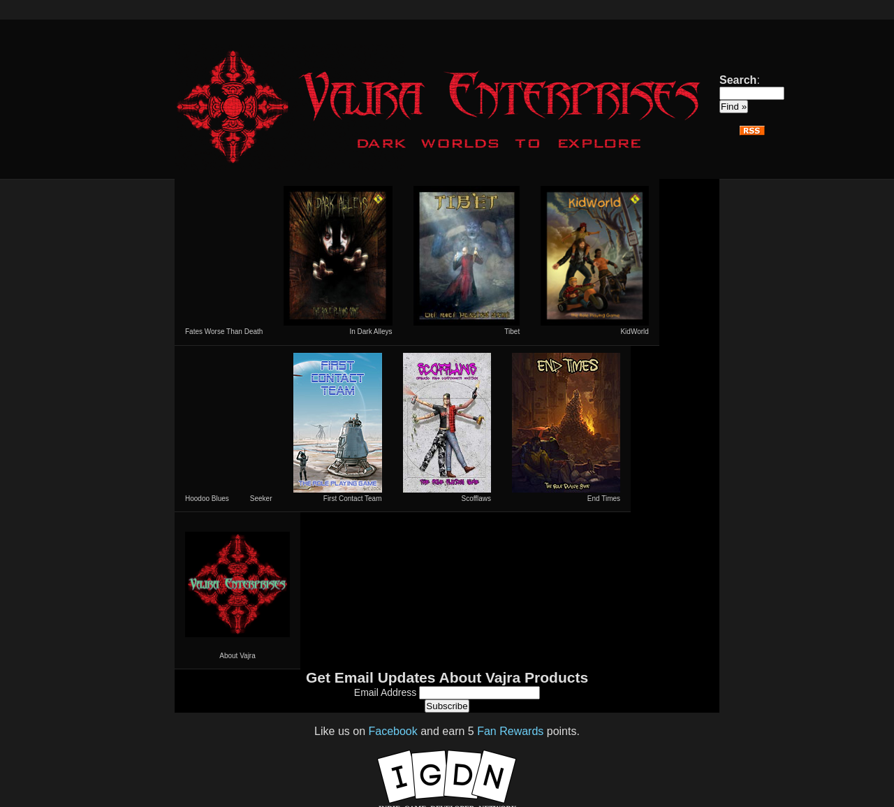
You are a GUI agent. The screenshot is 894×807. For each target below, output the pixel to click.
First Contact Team (337, 427)
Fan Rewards (510, 731)
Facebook (392, 731)
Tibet (466, 260)
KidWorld (595, 260)
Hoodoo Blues (207, 498)
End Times (566, 427)
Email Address (386, 692)
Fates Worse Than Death (224, 331)
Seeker (261, 498)
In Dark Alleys (338, 260)
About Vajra (237, 590)
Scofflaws (447, 427)
